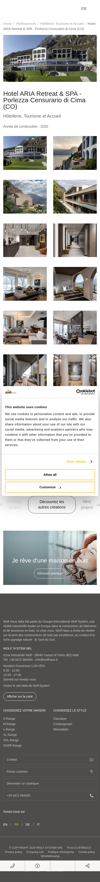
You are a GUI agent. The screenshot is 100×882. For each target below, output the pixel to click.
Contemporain (62, 724)
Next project (90, 504)
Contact (50, 759)
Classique (59, 718)
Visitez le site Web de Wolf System (26, 685)
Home (7, 23)
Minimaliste (60, 729)
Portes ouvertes (50, 771)
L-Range (9, 729)
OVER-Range (12, 745)
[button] (98, 505)
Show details (76, 461)
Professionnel (26, 23)
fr (83, 9)
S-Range (9, 718)
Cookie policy (86, 852)
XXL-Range (11, 740)
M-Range (9, 724)
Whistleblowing (50, 856)
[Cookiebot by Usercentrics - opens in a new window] (76, 392)
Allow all (50, 474)
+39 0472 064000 (21, 659)
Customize (50, 487)
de (28, 824)
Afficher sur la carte (20, 696)
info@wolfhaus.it (46, 659)
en (5, 824)
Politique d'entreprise (61, 852)
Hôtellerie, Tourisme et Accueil (62, 23)
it (38, 824)
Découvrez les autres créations (52, 504)
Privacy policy (13, 852)
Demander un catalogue (50, 783)
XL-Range (10, 734)
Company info (35, 852)
